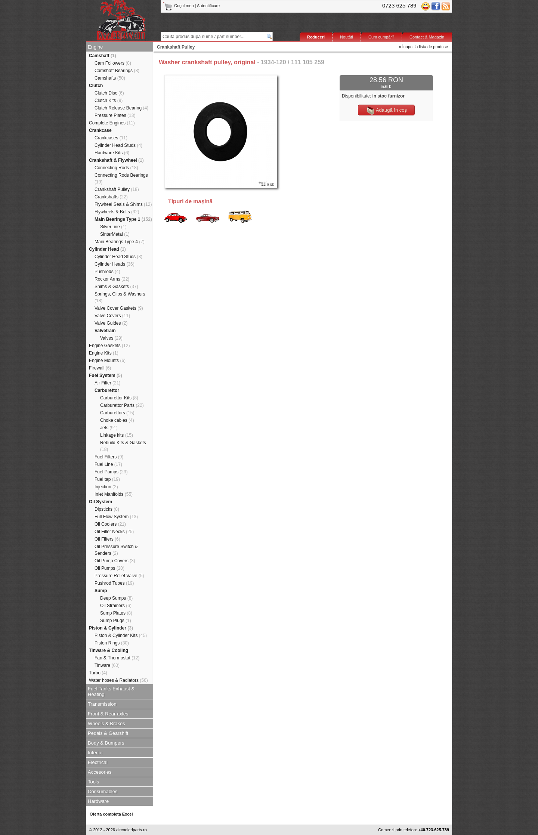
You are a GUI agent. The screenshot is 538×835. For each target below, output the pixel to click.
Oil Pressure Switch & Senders (116, 550)
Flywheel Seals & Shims (123, 204)
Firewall (100, 368)
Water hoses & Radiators (118, 680)
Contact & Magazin (426, 37)
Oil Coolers (110, 524)
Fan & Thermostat (117, 658)
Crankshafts (111, 197)
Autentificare (208, 5)
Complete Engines (112, 123)
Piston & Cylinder (111, 628)
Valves (111, 338)
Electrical (98, 762)
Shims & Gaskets (116, 286)
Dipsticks (107, 509)
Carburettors (117, 412)
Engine (95, 47)
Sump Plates (116, 613)
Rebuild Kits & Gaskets (123, 446)
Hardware (98, 801)
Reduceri (316, 37)
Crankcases (111, 137)
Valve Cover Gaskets (119, 308)
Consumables (103, 791)
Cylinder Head (107, 249)
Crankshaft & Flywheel (116, 160)
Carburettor (107, 390)
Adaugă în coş (386, 110)
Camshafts (110, 78)
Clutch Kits (109, 100)
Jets (109, 427)
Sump (101, 590)
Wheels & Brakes (106, 723)
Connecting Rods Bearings (121, 179)
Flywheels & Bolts (117, 211)
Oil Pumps (109, 568)
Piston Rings (112, 643)
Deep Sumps (116, 598)
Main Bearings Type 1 (123, 219)
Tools (93, 782)
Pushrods (107, 271)
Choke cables (117, 420)
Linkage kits (116, 435)
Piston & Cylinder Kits (121, 635)
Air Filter (107, 383)
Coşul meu (179, 5)
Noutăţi (346, 37)
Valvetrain (105, 330)
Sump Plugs (115, 620)
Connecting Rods (116, 167)
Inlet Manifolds (114, 494)
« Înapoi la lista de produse (423, 46)
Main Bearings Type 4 (120, 241)
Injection (106, 486)
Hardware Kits (112, 152)
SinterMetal (115, 234)
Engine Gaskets (109, 345)
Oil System (100, 501)
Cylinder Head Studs (118, 145)
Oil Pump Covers (115, 560)
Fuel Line (108, 464)
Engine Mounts (107, 360)
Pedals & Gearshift (108, 733)
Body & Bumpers (106, 743)
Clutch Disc (109, 93)
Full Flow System (116, 516)
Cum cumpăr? (381, 37)
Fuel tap (107, 479)
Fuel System (105, 375)
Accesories (100, 772)
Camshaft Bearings (117, 70)
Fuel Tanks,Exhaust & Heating (111, 691)
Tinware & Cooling (108, 650)
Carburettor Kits (119, 398)
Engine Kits (103, 353)
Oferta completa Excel (111, 814)
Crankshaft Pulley (117, 189)
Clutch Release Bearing (121, 108)
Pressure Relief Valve (119, 575)
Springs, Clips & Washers (120, 297)
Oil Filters (107, 539)
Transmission (102, 704)
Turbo (98, 672)
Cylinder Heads (114, 264)
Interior (95, 752)
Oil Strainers (116, 605)
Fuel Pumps (111, 471)
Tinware (107, 665)
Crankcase (100, 130)
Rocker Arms (112, 279)
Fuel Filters (109, 457)
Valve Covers (112, 315)
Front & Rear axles (108, 714)
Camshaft (102, 55)
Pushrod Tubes (114, 583)
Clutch (96, 85)
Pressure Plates (115, 115)
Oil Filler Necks (114, 531)
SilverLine (113, 226)
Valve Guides (111, 323)
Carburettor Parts (122, 405)
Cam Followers (113, 63)
